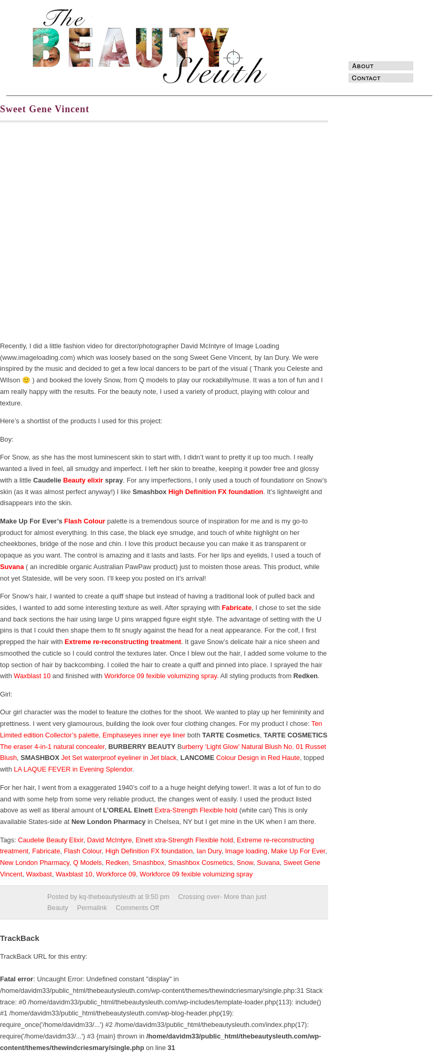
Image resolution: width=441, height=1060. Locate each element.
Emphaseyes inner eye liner (143, 735)
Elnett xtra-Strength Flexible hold (184, 840)
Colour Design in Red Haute (258, 758)
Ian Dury (208, 851)
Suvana (12, 567)
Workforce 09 (116, 874)
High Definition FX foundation (216, 492)
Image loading (246, 851)
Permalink (92, 908)
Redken (117, 862)
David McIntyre (109, 840)
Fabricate (237, 608)
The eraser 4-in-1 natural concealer (52, 747)
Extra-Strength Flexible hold (195, 810)
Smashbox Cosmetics (200, 862)
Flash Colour (84, 521)
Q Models (87, 862)
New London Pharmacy (34, 862)
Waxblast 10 (32, 676)
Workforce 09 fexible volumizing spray (160, 676)
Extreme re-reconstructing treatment (123, 642)
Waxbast (39, 874)
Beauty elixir (83, 480)
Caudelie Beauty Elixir (50, 840)
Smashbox (148, 862)
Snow (245, 862)
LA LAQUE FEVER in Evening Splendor (73, 769)
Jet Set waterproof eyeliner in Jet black (117, 758)
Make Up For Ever (298, 851)
